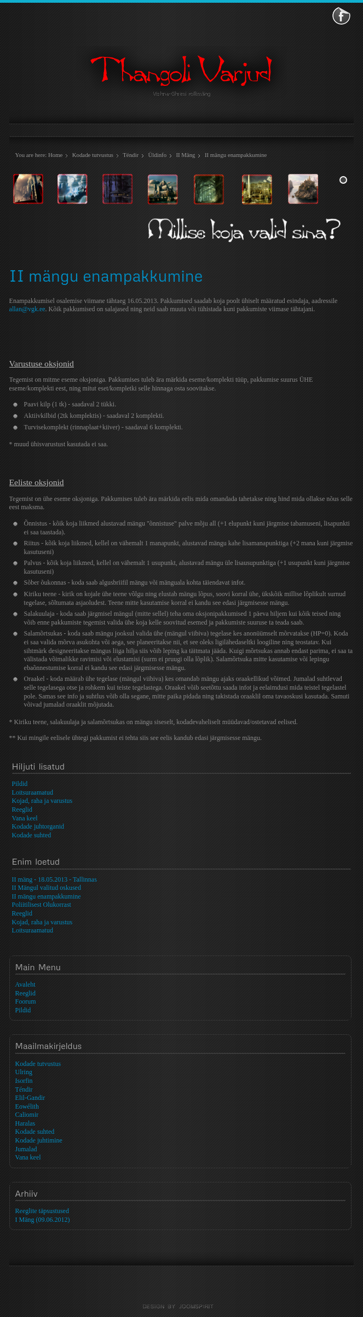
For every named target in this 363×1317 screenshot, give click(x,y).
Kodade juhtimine (38, 1140)
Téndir (131, 154)
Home (55, 154)
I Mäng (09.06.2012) (42, 1219)
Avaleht (25, 984)
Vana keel (28, 1157)
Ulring (23, 1072)
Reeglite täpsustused (42, 1211)
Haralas (25, 1123)
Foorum (25, 1001)
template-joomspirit (181, 1306)
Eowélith (27, 1106)
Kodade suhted (35, 1131)
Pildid (23, 1010)
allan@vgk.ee (27, 309)
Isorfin (24, 1081)
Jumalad (26, 1149)
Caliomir (27, 1114)
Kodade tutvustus (92, 154)
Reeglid (25, 993)
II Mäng (185, 154)
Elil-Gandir (30, 1098)
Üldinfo (157, 154)
